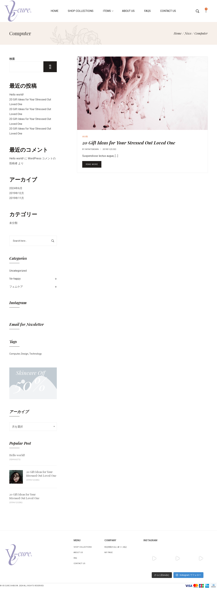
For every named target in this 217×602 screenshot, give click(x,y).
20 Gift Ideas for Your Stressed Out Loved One (41, 473)
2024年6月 (15, 188)
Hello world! (16, 94)
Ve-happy (15, 278)
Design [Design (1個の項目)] (24, 353)
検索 (12, 58)
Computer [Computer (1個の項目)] (14, 353)
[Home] (178, 33)
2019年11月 (16, 198)
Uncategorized (18, 270)
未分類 (13, 223)
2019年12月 (16, 193)
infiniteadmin (92, 149)
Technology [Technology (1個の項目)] (35, 353)
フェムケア (16, 286)
